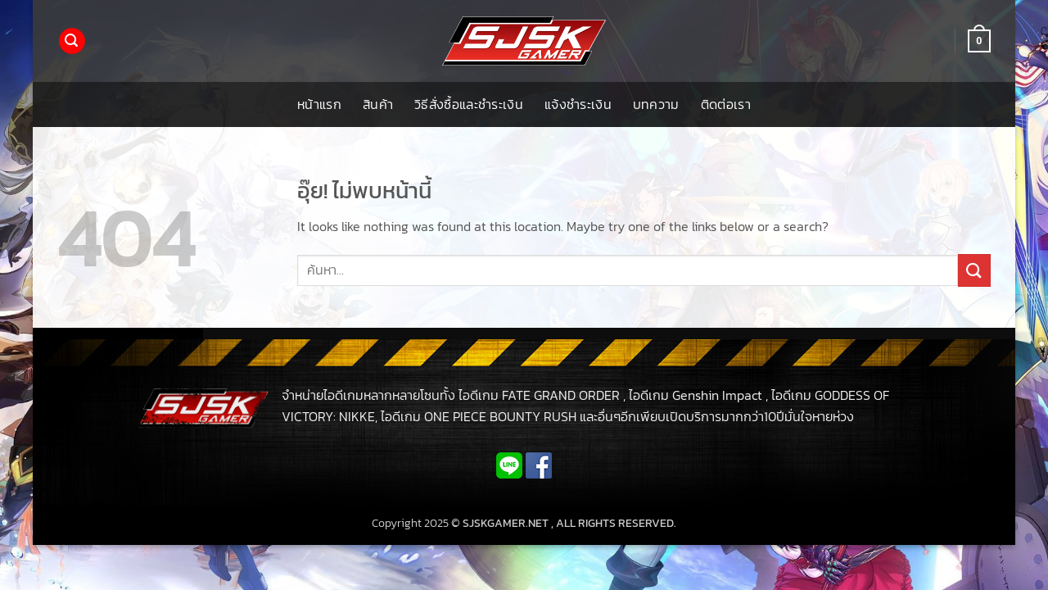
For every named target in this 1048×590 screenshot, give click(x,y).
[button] (72, 41)
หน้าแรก (319, 104)
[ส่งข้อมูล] (974, 270)
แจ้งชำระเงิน (578, 104)
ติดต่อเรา (726, 104)
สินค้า (378, 104)
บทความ (656, 104)
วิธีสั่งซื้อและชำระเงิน (468, 104)
